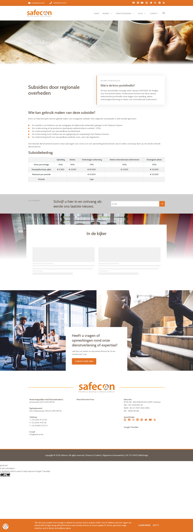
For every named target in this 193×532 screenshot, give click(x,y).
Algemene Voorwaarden (113, 455)
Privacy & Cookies (93, 455)
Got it (156, 525)
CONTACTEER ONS (84, 361)
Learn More (144, 525)
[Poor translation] (7, 474)
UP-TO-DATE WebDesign (137, 455)
